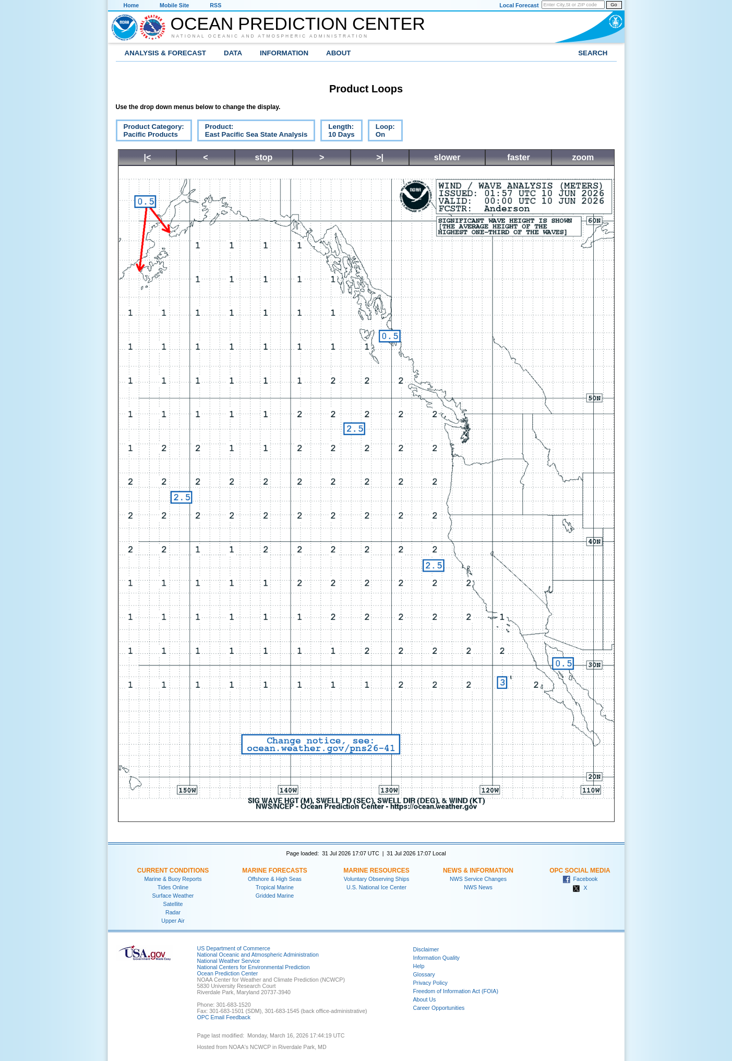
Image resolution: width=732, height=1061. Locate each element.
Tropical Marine (275, 887)
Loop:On (381, 132)
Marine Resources (376, 870)
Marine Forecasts (274, 870)
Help (419, 966)
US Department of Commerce (233, 948)
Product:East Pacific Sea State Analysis (252, 132)
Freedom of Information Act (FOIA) (455, 991)
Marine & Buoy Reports (172, 879)
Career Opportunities (439, 1008)
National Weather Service (228, 961)
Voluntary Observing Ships (377, 879)
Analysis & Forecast (166, 53)
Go (613, 4)
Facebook (580, 879)
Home (131, 5)
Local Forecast (518, 5)
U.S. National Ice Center (376, 887)
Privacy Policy (430, 983)
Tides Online (173, 887)
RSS (215, 5)
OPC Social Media (579, 870)
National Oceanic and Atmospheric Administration (270, 36)
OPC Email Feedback (223, 1017)
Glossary (424, 974)
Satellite (173, 904)
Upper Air (172, 920)
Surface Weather (173, 895)
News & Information (478, 870)
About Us (424, 999)
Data (233, 53)
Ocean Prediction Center (298, 23)
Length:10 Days (337, 132)
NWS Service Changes (478, 879)
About (338, 53)
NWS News (478, 887)
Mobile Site (174, 5)
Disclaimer (426, 949)
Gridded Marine (275, 895)
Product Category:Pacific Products (150, 132)
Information (284, 53)
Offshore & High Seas (275, 879)
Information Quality (436, 958)
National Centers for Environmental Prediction (253, 967)
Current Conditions (173, 870)
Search (592, 53)
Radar (173, 912)
